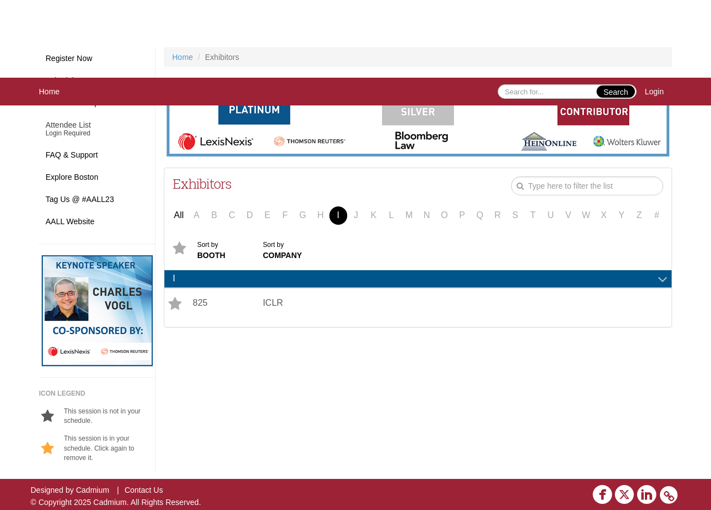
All (179, 215)
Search (615, 92)
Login (654, 91)
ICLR (273, 302)
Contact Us (143, 490)
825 (200, 302)
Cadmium (92, 490)
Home (49, 91)
